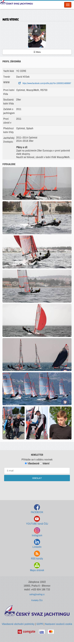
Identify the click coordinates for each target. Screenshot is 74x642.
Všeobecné (32, 463)
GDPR (39, 624)
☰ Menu (37, 51)
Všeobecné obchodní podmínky (18, 624)
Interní (44, 463)
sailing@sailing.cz (37, 594)
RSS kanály (37, 555)
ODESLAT (37, 478)
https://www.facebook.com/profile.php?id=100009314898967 (44, 83)
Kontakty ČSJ (37, 600)
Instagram (37, 532)
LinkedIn (37, 544)
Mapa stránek (37, 567)
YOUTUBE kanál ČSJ (37, 520)
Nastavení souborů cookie (58, 624)
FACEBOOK (37, 509)
